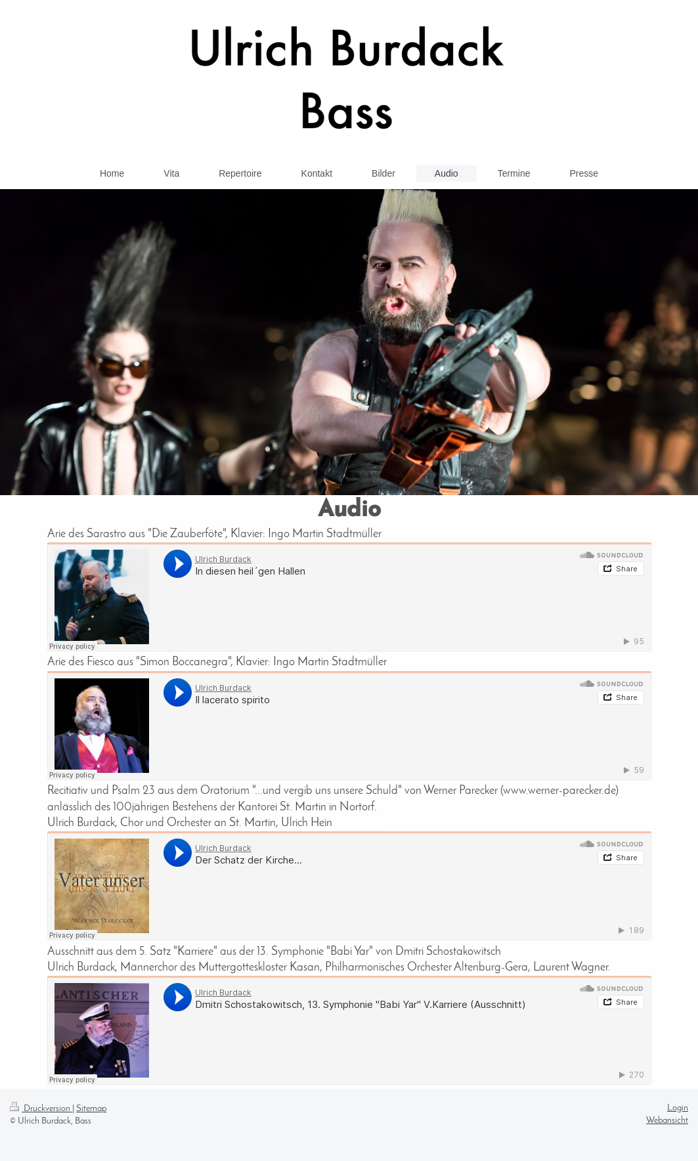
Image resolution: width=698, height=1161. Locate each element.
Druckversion (41, 1109)
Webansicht (667, 1121)
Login (677, 1108)
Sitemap (91, 1109)
